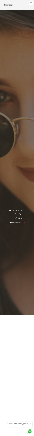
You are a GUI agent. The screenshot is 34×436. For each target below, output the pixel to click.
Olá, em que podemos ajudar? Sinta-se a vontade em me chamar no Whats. (17, 424)
